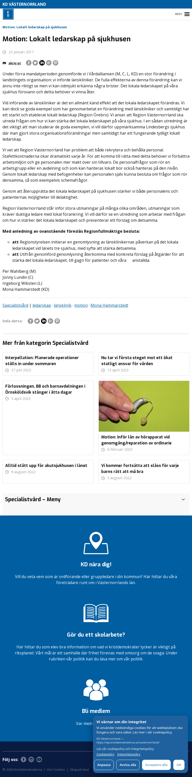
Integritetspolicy (128, 754)
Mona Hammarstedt (109, 305)
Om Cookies (56, 769)
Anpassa (103, 764)
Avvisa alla (128, 764)
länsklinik (63, 305)
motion (81, 305)
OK (178, 764)
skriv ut (11, 63)
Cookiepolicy (105, 754)
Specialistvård (15, 305)
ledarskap (41, 305)
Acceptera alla (156, 764)
